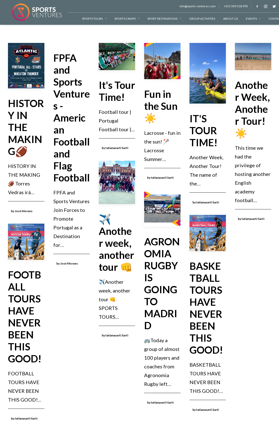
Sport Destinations (160, 18)
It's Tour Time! (117, 91)
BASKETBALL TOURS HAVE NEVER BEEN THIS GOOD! (206, 308)
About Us (226, 18)
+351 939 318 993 (231, 6)
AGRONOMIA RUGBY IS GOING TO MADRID (162, 283)
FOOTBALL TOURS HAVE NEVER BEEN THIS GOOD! (24, 317)
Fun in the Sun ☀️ (161, 106)
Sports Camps (122, 18)
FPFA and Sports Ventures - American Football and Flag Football (71, 118)
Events (249, 18)
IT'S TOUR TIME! (203, 130)
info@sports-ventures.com (193, 6)
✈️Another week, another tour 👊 (116, 243)
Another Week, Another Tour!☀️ (252, 109)
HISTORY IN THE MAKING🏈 (26, 127)
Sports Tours (90, 18)
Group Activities (198, 18)
